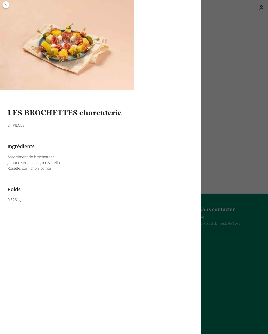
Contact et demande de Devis (219, 223)
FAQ (201, 217)
